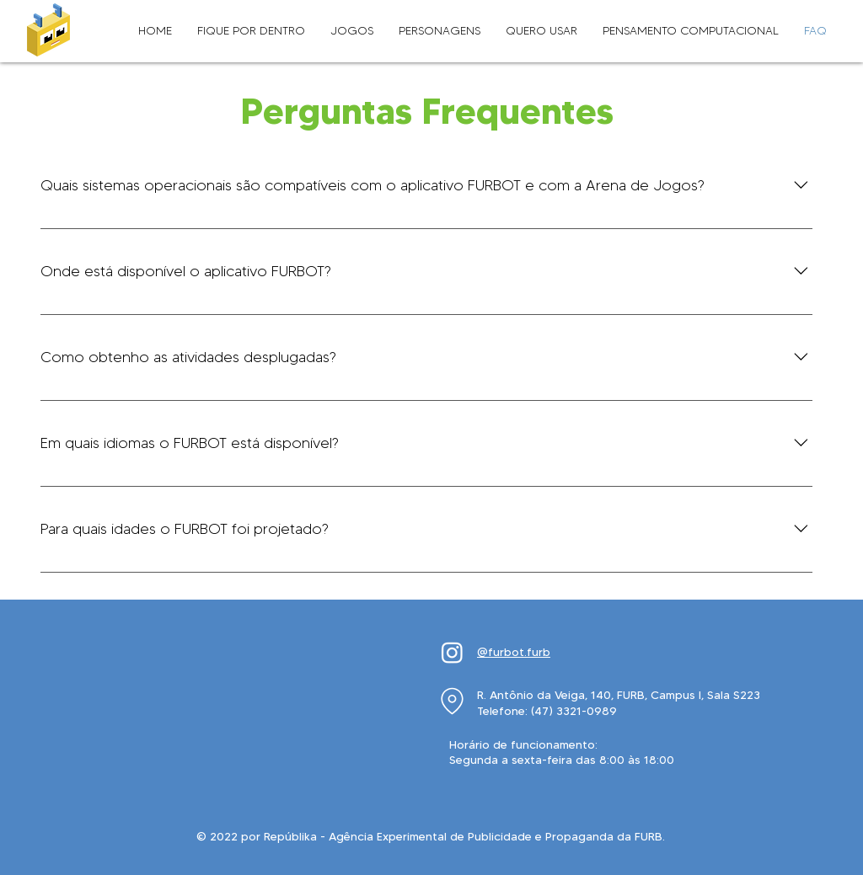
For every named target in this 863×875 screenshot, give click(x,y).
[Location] (452, 701)
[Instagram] (452, 652)
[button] (251, 31)
